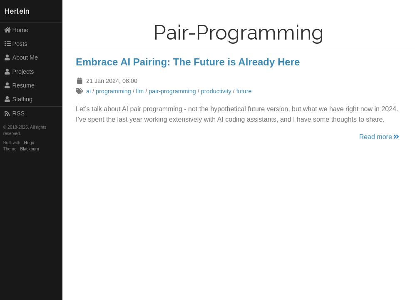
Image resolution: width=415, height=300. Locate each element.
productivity (216, 91)
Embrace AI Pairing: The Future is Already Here (188, 62)
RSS (14, 113)
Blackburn (30, 149)
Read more (379, 136)
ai (88, 91)
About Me (21, 57)
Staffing (18, 99)
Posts (15, 43)
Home (16, 30)
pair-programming (172, 91)
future (244, 91)
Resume (19, 85)
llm (140, 91)
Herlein (17, 11)
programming (113, 91)
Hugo (29, 142)
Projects (19, 71)
